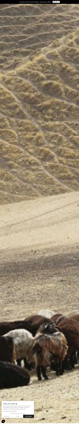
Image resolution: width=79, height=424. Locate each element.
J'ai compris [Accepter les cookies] (28, 416)
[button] (3, 421)
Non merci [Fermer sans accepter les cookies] (6, 416)
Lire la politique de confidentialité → (10, 411)
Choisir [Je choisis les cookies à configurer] (17, 416)
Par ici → (56, 2)
